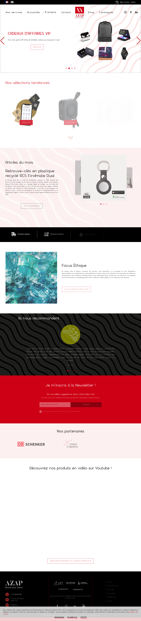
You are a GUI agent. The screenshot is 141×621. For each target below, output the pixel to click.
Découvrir (37, 47)
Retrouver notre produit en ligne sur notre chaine (70, 561)
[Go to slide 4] (74, 68)
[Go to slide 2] (69, 68)
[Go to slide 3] (72, 68)
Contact (66, 13)
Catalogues (106, 13)
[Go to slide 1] (66, 68)
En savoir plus (72, 617)
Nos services (14, 13)
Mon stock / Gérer (128, 2)
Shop (91, 13)
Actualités (33, 13)
